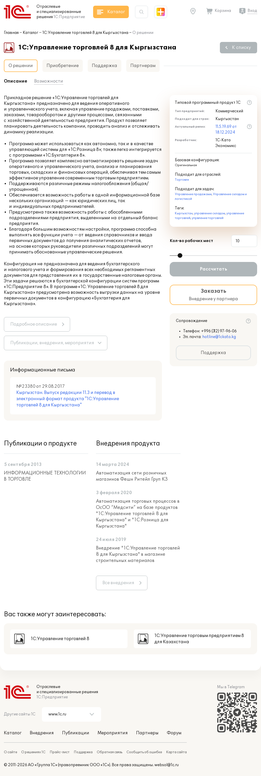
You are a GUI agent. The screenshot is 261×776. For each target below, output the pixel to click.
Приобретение (63, 65)
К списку (241, 47)
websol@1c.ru (166, 765)
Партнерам (142, 65)
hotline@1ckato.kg (219, 337)
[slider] (180, 255)
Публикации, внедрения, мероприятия (52, 343)
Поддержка (104, 65)
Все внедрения (118, 582)
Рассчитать (213, 269)
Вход (252, 11)
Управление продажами (193, 194)
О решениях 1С (33, 752)
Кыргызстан (184, 213)
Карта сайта (176, 752)
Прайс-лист (60, 752)
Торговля (182, 179)
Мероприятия (113, 733)
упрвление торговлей (207, 218)
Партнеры (147, 733)
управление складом (209, 213)
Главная (11, 33)
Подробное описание (33, 324)
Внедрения (42, 733)
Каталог (30, 33)
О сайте (10, 752)
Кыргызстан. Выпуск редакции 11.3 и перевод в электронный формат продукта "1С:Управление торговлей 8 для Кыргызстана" (67, 399)
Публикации (75, 733)
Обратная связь (109, 752)
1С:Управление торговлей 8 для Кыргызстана (85, 33)
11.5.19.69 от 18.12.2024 (226, 130)
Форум (174, 733)
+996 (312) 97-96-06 (219, 331)
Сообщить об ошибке (144, 752)
